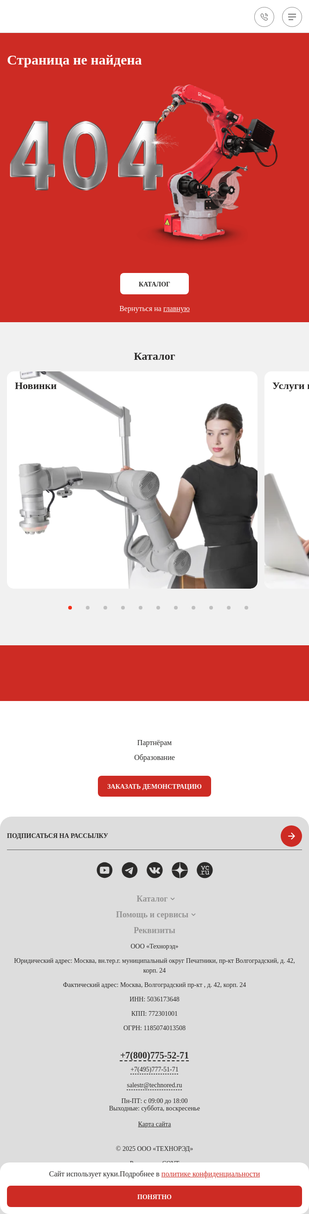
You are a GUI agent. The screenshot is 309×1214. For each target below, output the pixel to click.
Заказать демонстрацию (154, 786)
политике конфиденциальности (210, 1174)
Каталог (154, 284)
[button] (70, 608)
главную (176, 308)
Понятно (154, 1197)
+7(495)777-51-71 (154, 1069)
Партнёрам (154, 743)
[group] (132, 480)
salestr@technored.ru (154, 1085)
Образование (154, 757)
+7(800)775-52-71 (154, 1055)
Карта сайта (154, 1124)
